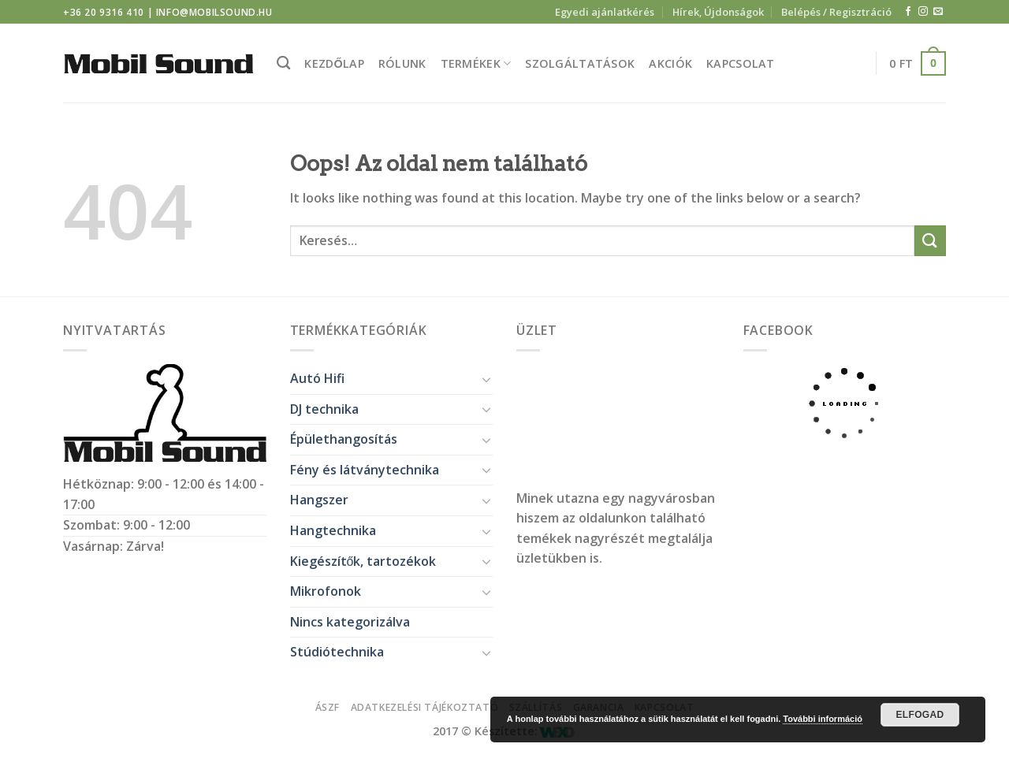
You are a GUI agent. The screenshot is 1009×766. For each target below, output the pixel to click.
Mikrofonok (325, 591)
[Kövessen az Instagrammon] (923, 11)
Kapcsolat (740, 63)
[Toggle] (486, 379)
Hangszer (319, 499)
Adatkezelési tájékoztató (425, 707)
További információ (822, 718)
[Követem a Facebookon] (908, 11)
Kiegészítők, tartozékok (363, 561)
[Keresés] (283, 63)
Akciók (670, 63)
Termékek (476, 63)
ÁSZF (327, 707)
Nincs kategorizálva (350, 621)
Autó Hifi (317, 378)
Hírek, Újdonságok (718, 12)
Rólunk (402, 63)
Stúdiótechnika (337, 651)
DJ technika (324, 409)
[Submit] (930, 240)
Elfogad (919, 714)
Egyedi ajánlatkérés (604, 12)
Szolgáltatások (580, 63)
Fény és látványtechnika (364, 469)
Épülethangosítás (343, 439)
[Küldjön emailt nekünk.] (938, 11)
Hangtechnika (333, 530)
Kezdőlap (334, 63)
